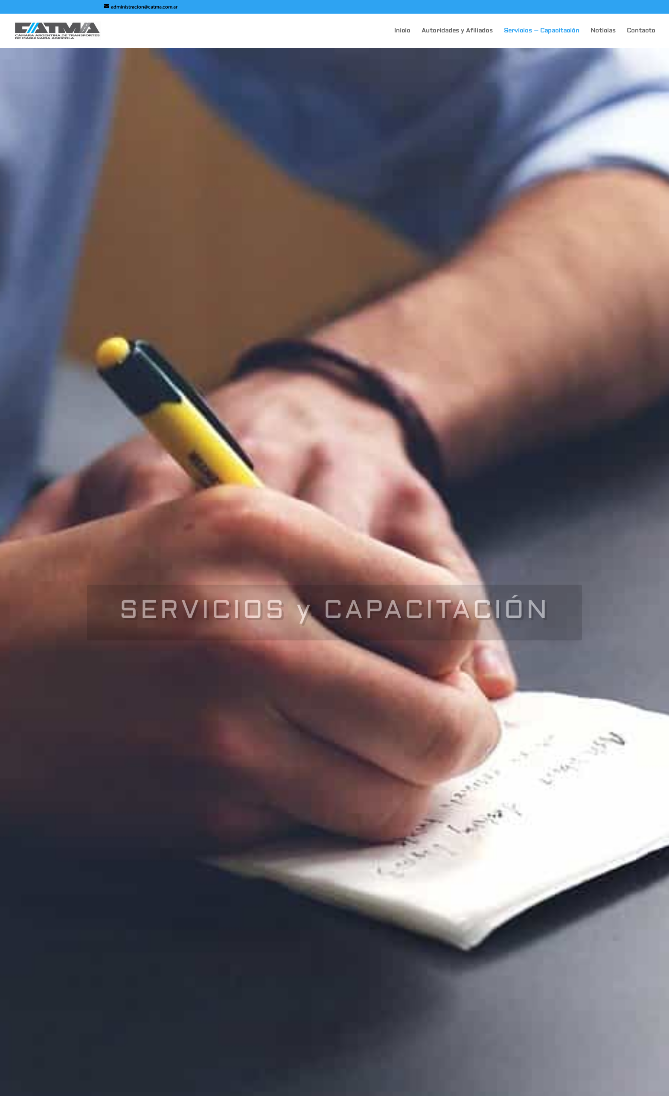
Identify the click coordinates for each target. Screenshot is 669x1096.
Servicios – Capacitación (541, 31)
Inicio (402, 31)
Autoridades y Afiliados (457, 31)
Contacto (641, 31)
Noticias (603, 31)
